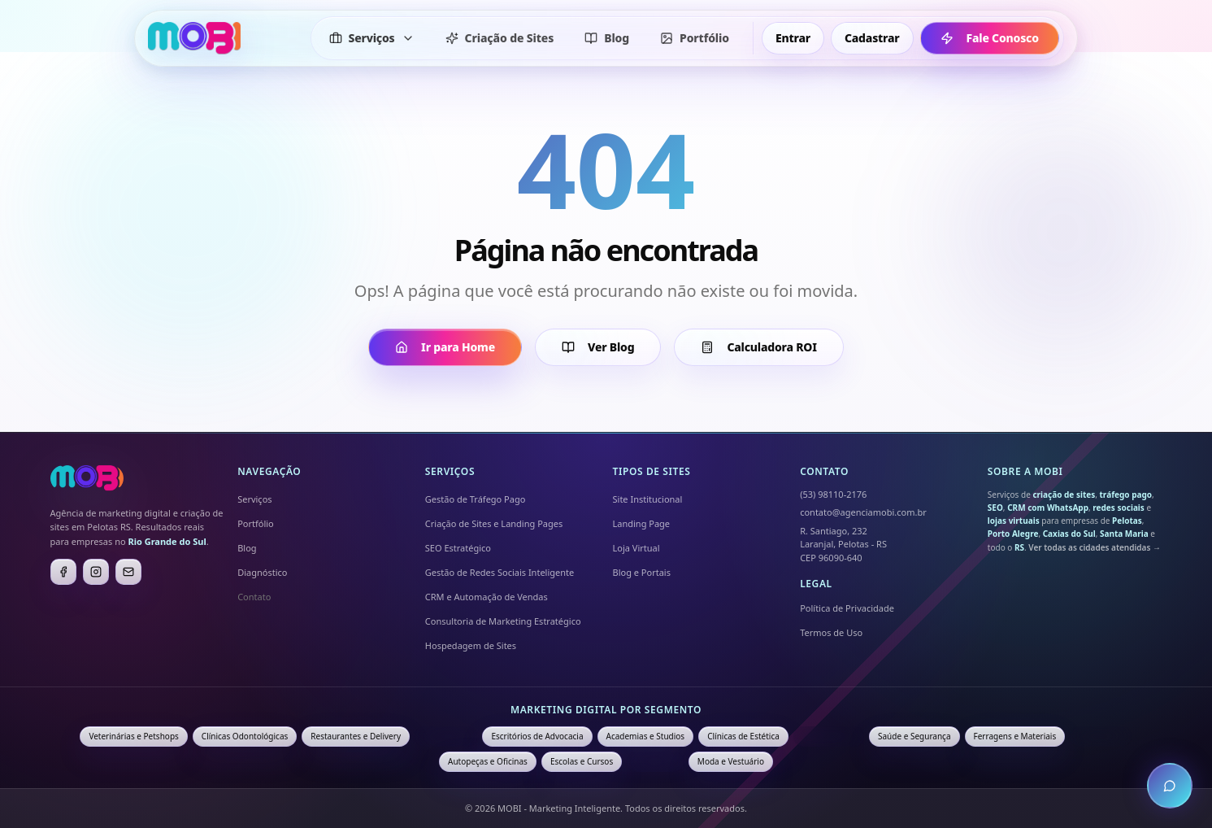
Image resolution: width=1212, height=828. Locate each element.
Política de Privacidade (847, 608)
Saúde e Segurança (914, 736)
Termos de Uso (831, 632)
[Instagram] (96, 572)
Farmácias (655, 761)
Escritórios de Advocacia (537, 736)
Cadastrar (872, 38)
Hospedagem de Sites (470, 645)
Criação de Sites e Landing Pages (494, 523)
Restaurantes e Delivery (356, 736)
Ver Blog (598, 347)
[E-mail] (128, 572)
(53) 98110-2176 (833, 494)
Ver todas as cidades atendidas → (1094, 547)
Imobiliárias (446, 736)
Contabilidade (828, 736)
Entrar (792, 38)
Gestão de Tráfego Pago (475, 499)
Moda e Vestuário (730, 761)
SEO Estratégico (458, 548)
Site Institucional (648, 499)
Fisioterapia (1101, 736)
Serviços (254, 499)
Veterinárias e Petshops (133, 736)
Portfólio (255, 523)
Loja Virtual (636, 548)
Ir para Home (445, 347)
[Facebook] (63, 572)
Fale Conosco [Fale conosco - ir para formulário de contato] (978, 38)
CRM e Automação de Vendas (486, 596)
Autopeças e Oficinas (488, 761)
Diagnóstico (262, 572)
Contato (254, 596)
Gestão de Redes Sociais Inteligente (499, 572)
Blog (246, 548)
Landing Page (642, 523)
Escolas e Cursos (581, 761)
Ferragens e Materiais (1015, 736)
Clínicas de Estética (743, 736)
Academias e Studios (645, 736)
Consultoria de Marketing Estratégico (503, 621)
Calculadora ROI (758, 347)
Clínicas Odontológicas (245, 736)
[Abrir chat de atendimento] (1169, 785)
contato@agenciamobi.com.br (863, 512)
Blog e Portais (642, 572)
